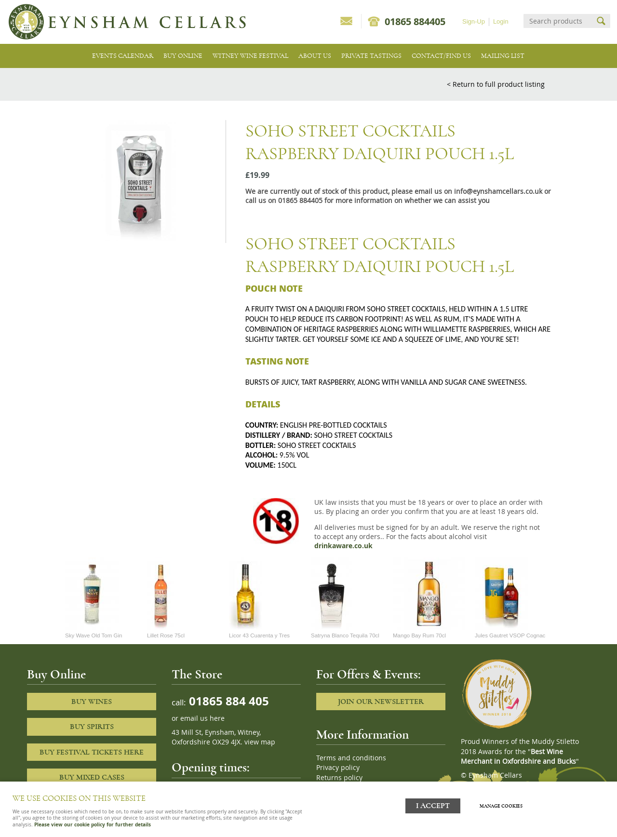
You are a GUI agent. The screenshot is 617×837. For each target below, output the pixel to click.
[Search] (558, 21)
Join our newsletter (381, 701)
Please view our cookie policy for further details (92, 824)
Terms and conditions (351, 758)
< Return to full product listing (496, 84)
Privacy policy (338, 767)
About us (314, 55)
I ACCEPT (433, 804)
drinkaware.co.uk (343, 546)
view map (259, 742)
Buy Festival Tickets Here (92, 752)
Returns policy (339, 777)
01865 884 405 (227, 701)
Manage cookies (503, 804)
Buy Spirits (92, 726)
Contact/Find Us (441, 55)
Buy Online (182, 55)
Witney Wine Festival (250, 55)
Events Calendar (122, 55)
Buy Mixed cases (91, 777)
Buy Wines (91, 701)
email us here (202, 718)
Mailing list (502, 55)
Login (501, 21)
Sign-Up (473, 21)
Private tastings (371, 55)
